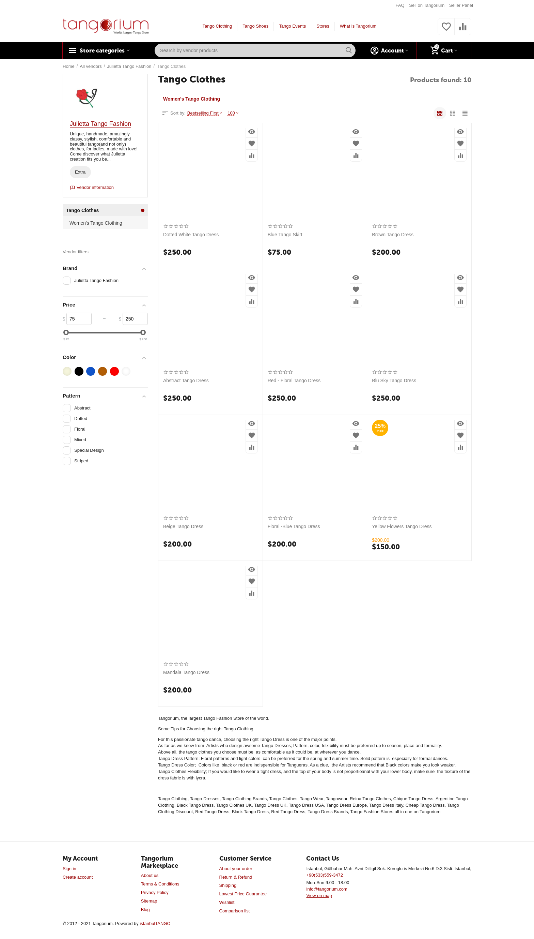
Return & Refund (235, 877)
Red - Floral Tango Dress (294, 380)
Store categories (104, 50)
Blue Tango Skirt (285, 234)
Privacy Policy (155, 892)
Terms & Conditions (160, 883)
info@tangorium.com (326, 889)
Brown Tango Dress (392, 234)
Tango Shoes (255, 26)
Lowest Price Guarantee (243, 893)
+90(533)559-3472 (324, 875)
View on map (319, 895)
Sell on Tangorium (426, 5)
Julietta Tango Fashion (100, 123)
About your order (235, 868)
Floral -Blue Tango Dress (294, 526)
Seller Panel (461, 5)
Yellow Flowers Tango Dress (401, 526)
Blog (145, 909)
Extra (80, 172)
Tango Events (292, 26)
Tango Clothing (217, 26)
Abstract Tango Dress (186, 380)
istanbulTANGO (155, 923)
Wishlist (227, 902)
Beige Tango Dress (183, 526)
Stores (322, 26)
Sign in (69, 868)
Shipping (228, 885)
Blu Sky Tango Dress (394, 380)
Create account (78, 877)
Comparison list (234, 910)
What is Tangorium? (359, 26)
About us (149, 875)
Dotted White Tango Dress (191, 234)
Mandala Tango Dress (186, 672)
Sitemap (149, 901)
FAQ (400, 5)
